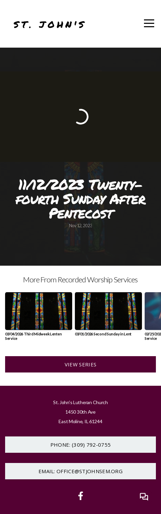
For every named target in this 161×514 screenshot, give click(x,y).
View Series (80, 364)
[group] (38, 319)
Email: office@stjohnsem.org (80, 471)
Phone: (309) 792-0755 (80, 444)
